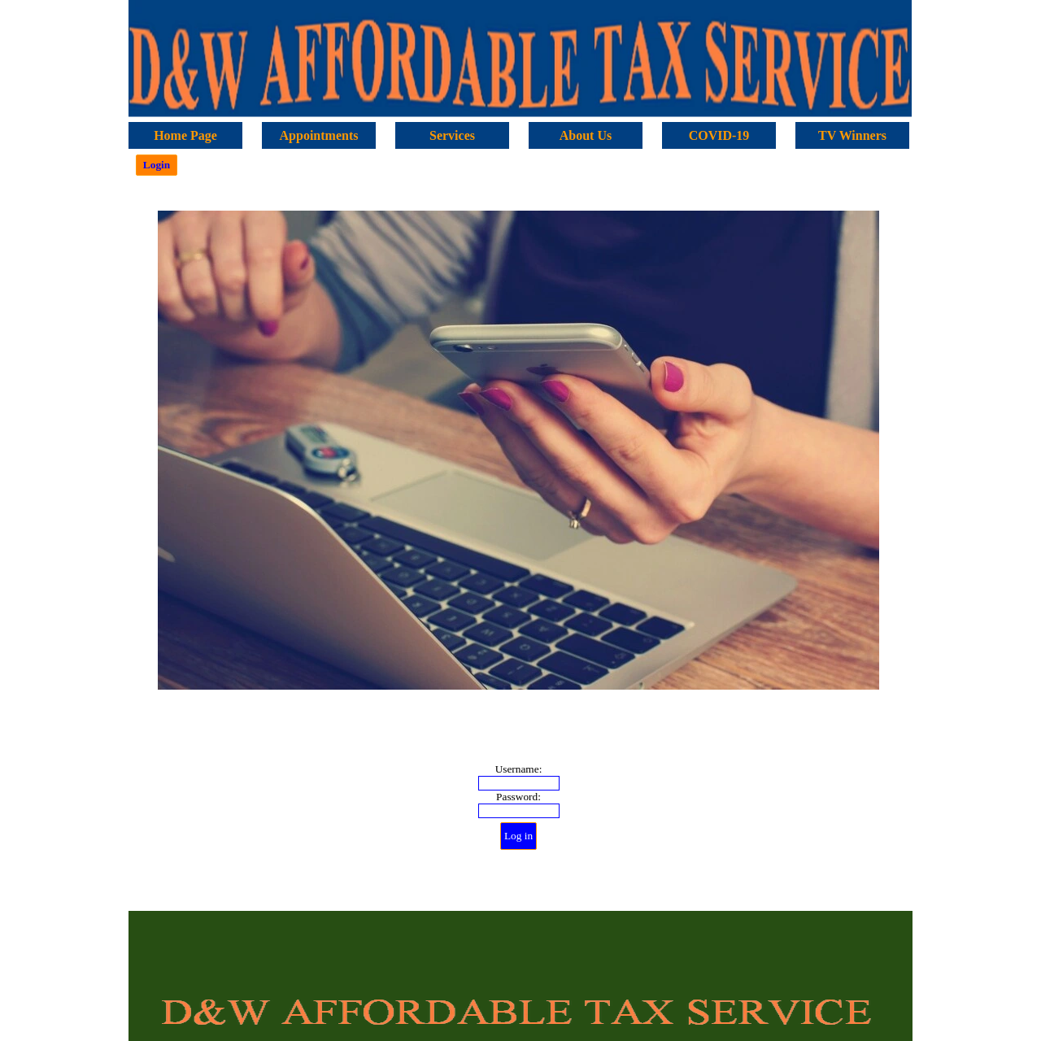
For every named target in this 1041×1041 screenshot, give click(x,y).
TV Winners (852, 135)
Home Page (185, 135)
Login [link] (156, 165)
